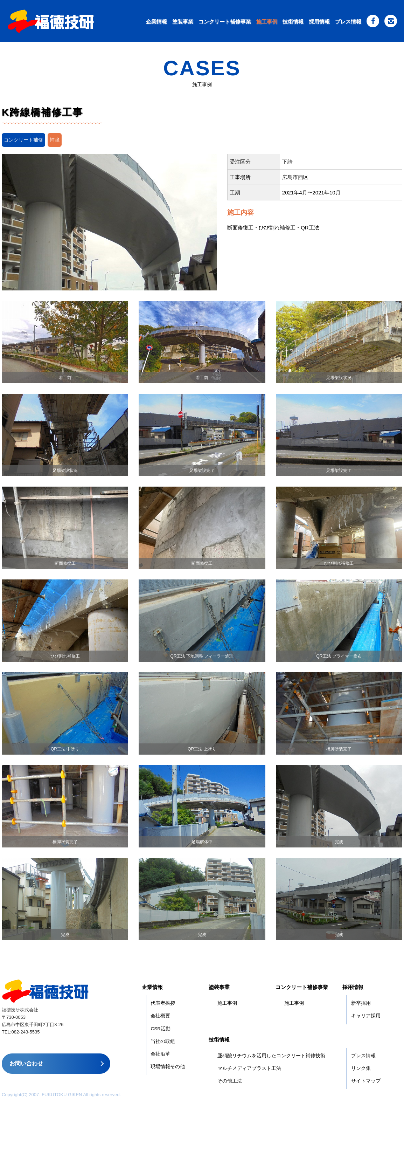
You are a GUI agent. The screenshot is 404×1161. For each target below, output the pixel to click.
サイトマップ (366, 1081)
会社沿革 (160, 1054)
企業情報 (156, 22)
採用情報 (319, 22)
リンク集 (361, 1068)
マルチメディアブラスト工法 (249, 1068)
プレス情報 (348, 22)
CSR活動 (160, 1028)
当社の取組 (163, 1041)
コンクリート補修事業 (224, 22)
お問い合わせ (26, 1063)
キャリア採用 (366, 1015)
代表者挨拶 (163, 1003)
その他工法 (229, 1081)
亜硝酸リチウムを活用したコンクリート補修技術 (271, 1055)
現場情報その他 (168, 1066)
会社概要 (160, 1015)
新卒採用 (361, 1003)
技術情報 (293, 22)
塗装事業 (182, 22)
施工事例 (266, 22)
